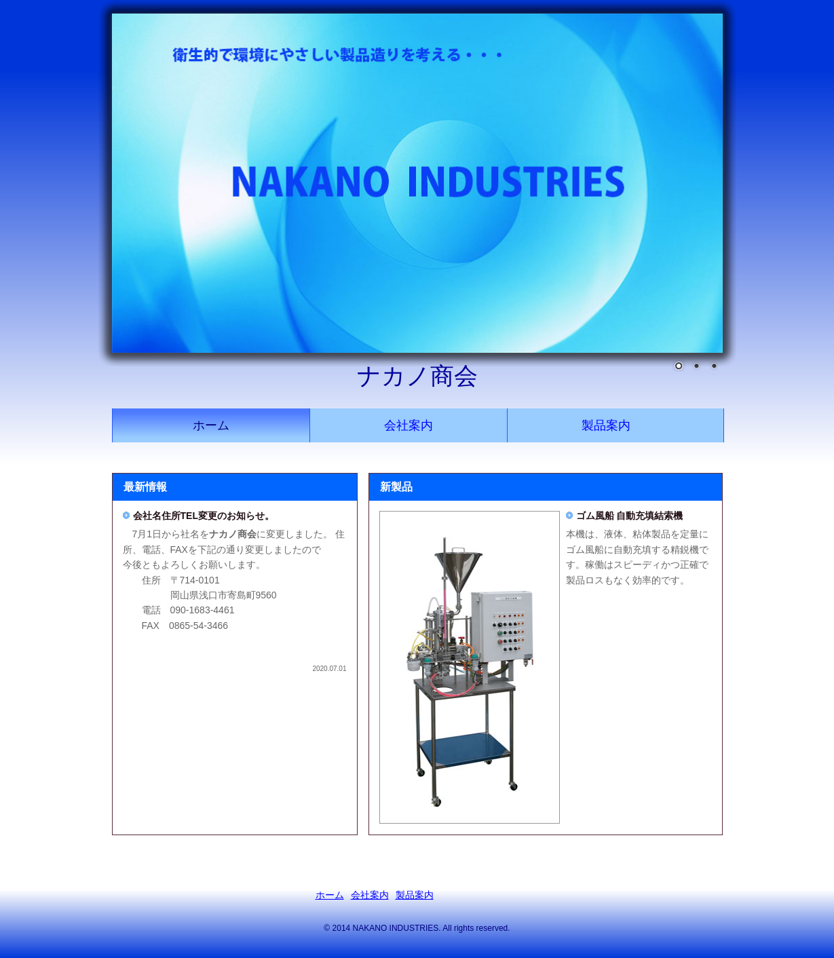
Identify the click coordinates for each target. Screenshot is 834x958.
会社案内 (408, 425)
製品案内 (606, 425)
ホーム (211, 425)
